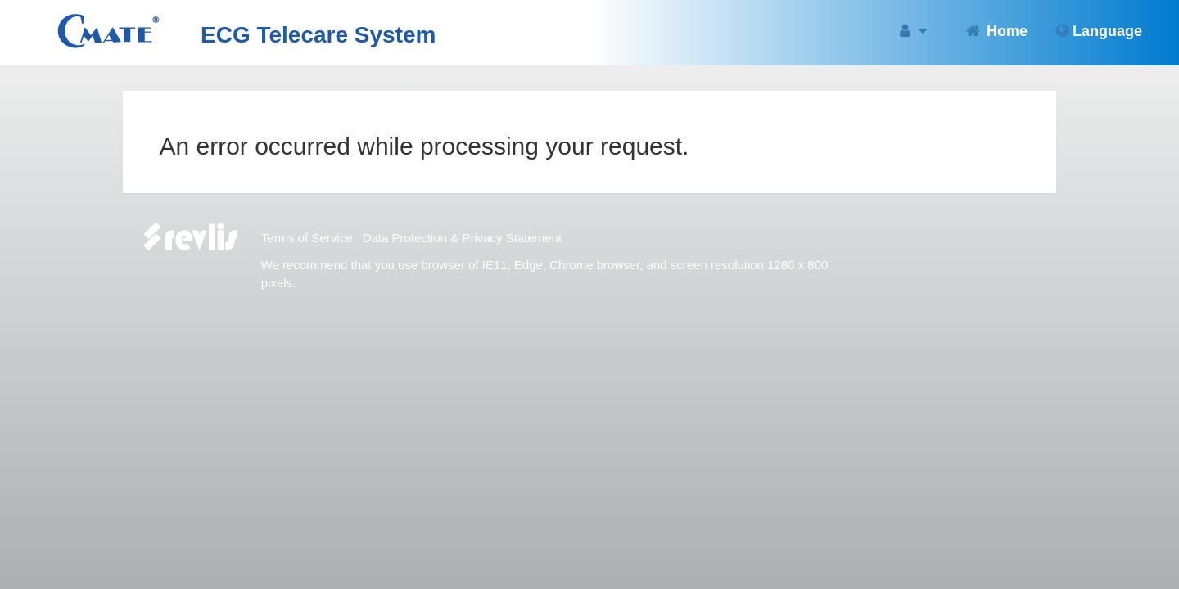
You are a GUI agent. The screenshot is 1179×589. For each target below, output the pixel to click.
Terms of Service (307, 238)
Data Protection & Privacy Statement (462, 238)
